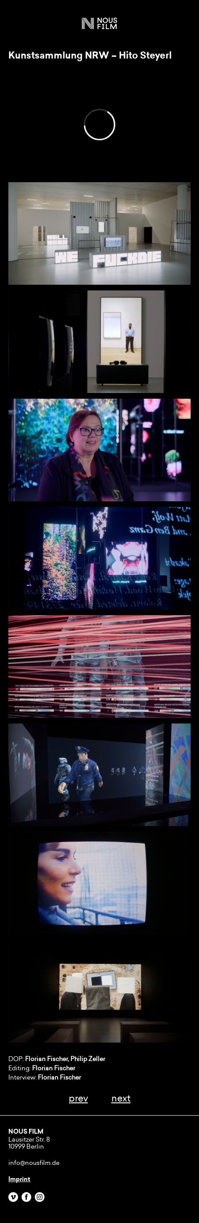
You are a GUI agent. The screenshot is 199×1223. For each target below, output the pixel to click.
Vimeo (13, 1197)
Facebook (26, 1197)
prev (78, 1098)
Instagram (39, 1197)
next (121, 1098)
